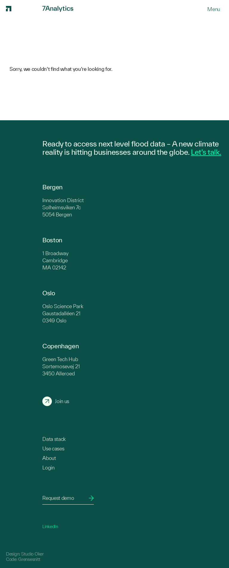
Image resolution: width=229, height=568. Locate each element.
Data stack (54, 439)
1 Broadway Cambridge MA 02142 (55, 260)
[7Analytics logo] (23, 9)
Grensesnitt (29, 559)
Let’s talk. (206, 152)
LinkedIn (50, 526)
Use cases (53, 448)
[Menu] (213, 9)
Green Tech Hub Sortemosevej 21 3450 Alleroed (61, 366)
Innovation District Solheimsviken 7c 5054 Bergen (63, 207)
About (49, 458)
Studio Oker (32, 553)
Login (48, 467)
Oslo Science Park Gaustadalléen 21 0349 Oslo (62, 313)
